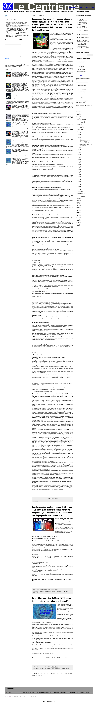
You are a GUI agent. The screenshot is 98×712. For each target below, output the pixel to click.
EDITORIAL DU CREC (81, 26)
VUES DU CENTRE (80, 49)
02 (79, 187)
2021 (78, 198)
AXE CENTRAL (80, 19)
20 (79, 157)
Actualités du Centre (30, 688)
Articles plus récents (36, 673)
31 (79, 132)
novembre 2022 (81, 121)
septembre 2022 (81, 124)
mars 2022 (80, 193)
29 (79, 135)
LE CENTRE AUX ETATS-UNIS (83, 36)
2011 (78, 215)
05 (79, 182)
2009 (78, 218)
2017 (78, 205)
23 (79, 152)
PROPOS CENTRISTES (81, 44)
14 (79, 167)
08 (79, 177)
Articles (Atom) (40, 675)
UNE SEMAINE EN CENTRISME (83, 47)
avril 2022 (80, 191)
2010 (78, 217)
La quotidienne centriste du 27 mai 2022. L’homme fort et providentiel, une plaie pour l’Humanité (51, 599)
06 (79, 181)
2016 (78, 207)
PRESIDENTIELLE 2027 (81, 43)
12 (79, 171)
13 (79, 169)
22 (79, 154)
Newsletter (72, 692)
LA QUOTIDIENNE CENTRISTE (64, 668)
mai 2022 (80, 131)
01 (79, 189)
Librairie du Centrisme (67, 11)
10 (79, 174)
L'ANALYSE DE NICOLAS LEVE (83, 27)
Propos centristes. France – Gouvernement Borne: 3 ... (84, 140)
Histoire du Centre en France (52, 11)
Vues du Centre (8, 692)
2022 (78, 117)
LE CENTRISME (9, 688)
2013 (78, 212)
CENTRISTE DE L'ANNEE (82, 20)
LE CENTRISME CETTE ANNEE (83, 41)
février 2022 (80, 195)
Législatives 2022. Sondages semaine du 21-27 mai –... (84, 142)
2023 (78, 116)
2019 (78, 202)
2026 (78, 111)
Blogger (54, 701)
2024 (78, 114)
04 (79, 184)
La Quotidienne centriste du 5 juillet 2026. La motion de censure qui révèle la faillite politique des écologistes (16, 23)
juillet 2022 (80, 127)
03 (79, 186)
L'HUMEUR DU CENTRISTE (82, 30)
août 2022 (80, 126)
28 (79, 137)
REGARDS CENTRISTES (82, 46)
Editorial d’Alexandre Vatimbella (46, 688)
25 (79, 149)
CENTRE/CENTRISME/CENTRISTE (52, 499)
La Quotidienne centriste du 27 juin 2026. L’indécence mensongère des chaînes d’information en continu (20, 159)
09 (79, 176)
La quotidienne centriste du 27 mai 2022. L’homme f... (85, 145)
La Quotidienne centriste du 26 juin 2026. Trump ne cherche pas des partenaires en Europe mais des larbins (20, 150)
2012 (78, 213)
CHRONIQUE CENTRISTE (82, 22)
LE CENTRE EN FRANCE (63, 499)
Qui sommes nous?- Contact (83, 692)
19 (79, 159)
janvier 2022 (80, 196)
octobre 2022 (80, 122)
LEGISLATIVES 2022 (36, 592)
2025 (78, 112)
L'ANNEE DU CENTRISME (82, 29)
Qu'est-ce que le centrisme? (28, 692)
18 (79, 161)
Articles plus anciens (68, 673)
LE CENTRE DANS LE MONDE (83, 37)
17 (79, 162)
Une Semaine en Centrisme (79, 688)
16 (79, 164)
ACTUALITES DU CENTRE (41, 499)
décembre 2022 (81, 119)
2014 (78, 210)
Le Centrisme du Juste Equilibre (34, 11)
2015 (78, 208)
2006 (78, 224)
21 (79, 156)
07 (79, 179)
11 (79, 172)
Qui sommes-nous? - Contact (82, 11)
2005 (78, 225)
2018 (78, 203)
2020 (78, 200)
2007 (78, 222)
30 (79, 134)
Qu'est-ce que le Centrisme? (17, 11)
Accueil (6, 11)
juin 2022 (80, 129)
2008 (78, 220)
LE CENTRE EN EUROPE (82, 38)
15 (79, 166)
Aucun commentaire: (43, 498)
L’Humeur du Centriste (63, 688)
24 (79, 151)
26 (79, 147)
